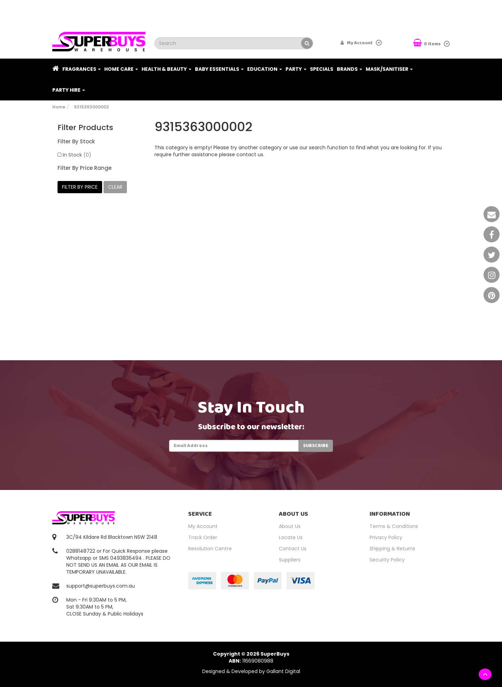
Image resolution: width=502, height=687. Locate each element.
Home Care (121, 69)
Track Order (202, 537)
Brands (349, 69)
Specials (321, 69)
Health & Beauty (166, 69)
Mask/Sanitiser (389, 69)
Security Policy (387, 559)
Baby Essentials (219, 69)
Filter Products (85, 127)
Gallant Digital (283, 671)
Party (296, 69)
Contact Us (292, 548)
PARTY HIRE (68, 89)
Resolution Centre (210, 548)
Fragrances (81, 69)
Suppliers (290, 559)
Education (264, 69)
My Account (203, 526)
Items (427, 43)
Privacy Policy (386, 537)
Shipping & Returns (392, 548)
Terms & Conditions (394, 526)
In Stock (77, 154)
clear (115, 186)
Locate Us (291, 537)
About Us (290, 526)
